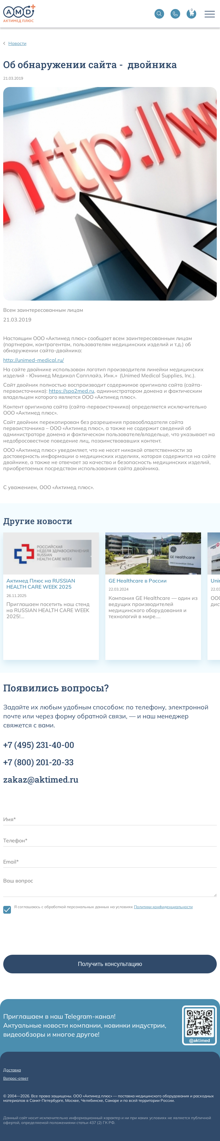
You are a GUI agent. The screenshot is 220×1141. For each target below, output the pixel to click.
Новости (17, 43)
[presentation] (52, 935)
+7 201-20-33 (38, 762)
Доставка (12, 1069)
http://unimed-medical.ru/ (33, 360)
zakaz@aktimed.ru (40, 779)
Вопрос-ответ (15, 1078)
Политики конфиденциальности (163, 906)
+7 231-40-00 (38, 744)
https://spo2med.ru (71, 391)
